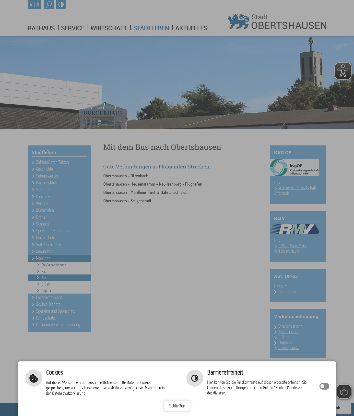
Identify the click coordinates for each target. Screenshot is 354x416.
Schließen (177, 406)
